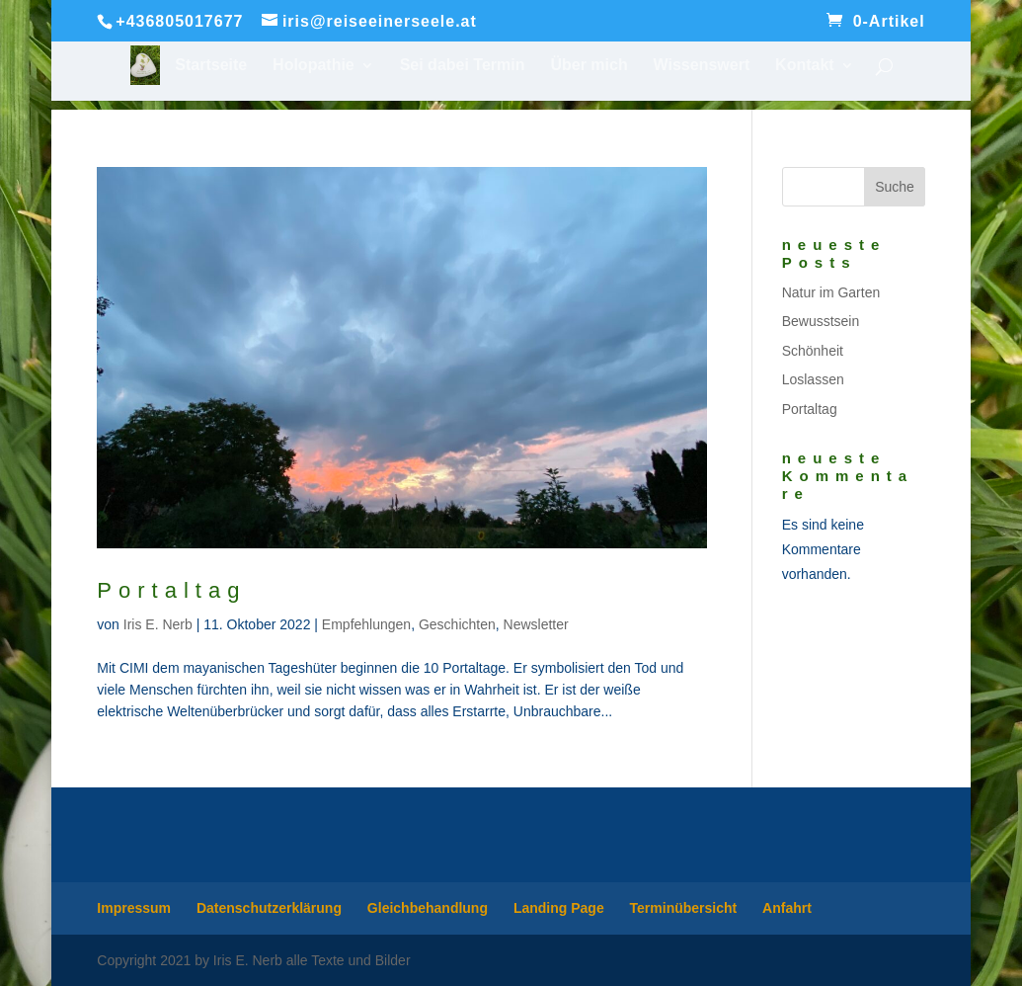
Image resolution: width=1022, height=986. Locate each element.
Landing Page (558, 908)
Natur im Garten (831, 292)
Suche (894, 187)
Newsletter (536, 624)
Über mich (588, 65)
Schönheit (812, 351)
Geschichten (457, 624)
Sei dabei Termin (462, 65)
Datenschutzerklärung (269, 908)
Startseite (211, 65)
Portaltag (171, 590)
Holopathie (313, 65)
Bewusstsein (821, 321)
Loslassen (813, 379)
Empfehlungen (366, 624)
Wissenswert (702, 65)
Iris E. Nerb (158, 624)
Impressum (134, 908)
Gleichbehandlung (427, 908)
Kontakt (804, 65)
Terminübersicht (684, 908)
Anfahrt (787, 908)
